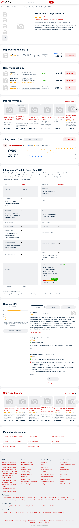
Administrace (32, 520)
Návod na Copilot (21, 512)
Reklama (32, 522)
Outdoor (54, 499)
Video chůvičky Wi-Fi (33, 446)
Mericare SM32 (6, 478)
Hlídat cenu (69, 139)
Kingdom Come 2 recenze (33, 506)
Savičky (42, 484)
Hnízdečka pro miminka (47, 474)
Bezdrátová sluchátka (19, 497)
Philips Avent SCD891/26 (9, 467)
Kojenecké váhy (44, 467)
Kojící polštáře (64, 472)
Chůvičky (31, 7)
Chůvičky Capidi (25, 476)
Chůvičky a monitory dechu (67, 464)
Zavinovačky (63, 474)
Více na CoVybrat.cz (35, 332)
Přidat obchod (9, 520)
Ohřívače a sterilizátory (47, 481)
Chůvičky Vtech (25, 479)
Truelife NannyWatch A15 (9, 464)
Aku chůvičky (55, 441)
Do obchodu (70, 55)
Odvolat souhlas (69, 520)
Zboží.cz (3, 7)
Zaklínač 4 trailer (19, 506)
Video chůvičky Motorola (28, 484)
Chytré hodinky (6, 497)
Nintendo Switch (54, 497)
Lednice (4, 499)
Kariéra (47, 522)
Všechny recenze (52, 383)
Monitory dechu (44, 462)
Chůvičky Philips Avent (27, 472)
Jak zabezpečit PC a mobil (50, 506)
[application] (52, 153)
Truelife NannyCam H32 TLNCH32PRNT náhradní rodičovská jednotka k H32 (9, 471)
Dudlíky (42, 464)
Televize (62, 497)
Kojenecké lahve (45, 479)
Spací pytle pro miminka (47, 476)
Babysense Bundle (7, 475)
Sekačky (40, 499)
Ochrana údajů (42, 520)
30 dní (21, 139)
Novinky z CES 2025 (8, 512)
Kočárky (62, 467)
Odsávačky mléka (65, 479)
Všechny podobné (70, 101)
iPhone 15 (29, 497)
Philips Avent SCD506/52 (9, 491)
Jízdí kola (47, 499)
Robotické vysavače (14, 499)
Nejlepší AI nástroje (58, 512)
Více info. (12, 325)
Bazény (60, 499)
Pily (35, 499)
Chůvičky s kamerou (9, 446)
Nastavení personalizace (56, 520)
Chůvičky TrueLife (33, 441)
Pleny (61, 476)
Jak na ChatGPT (32, 512)
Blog (24, 520)
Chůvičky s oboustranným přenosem (13, 436)
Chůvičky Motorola (26, 474)
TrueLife (23, 184)
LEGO (36, 497)
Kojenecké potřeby (22, 7)
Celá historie (37, 139)
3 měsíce (28, 139)
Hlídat (52, 19)
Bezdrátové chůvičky (58, 436)
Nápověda (18, 520)
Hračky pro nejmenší (46, 469)
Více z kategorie (70, 393)
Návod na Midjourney (45, 512)
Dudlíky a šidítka (64, 469)
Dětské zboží (11, 7)
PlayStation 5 (43, 497)
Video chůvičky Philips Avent (29, 481)
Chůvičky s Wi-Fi (32, 436)
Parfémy (29, 499)
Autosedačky (63, 462)
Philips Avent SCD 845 (8, 488)
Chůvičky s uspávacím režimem (12, 441)
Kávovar (69, 497)
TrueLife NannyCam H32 (9, 462)
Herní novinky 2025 (7, 506)
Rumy (23, 499)
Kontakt (40, 522)
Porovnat (44, 19)
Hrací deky (43, 472)
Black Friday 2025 (69, 499)
